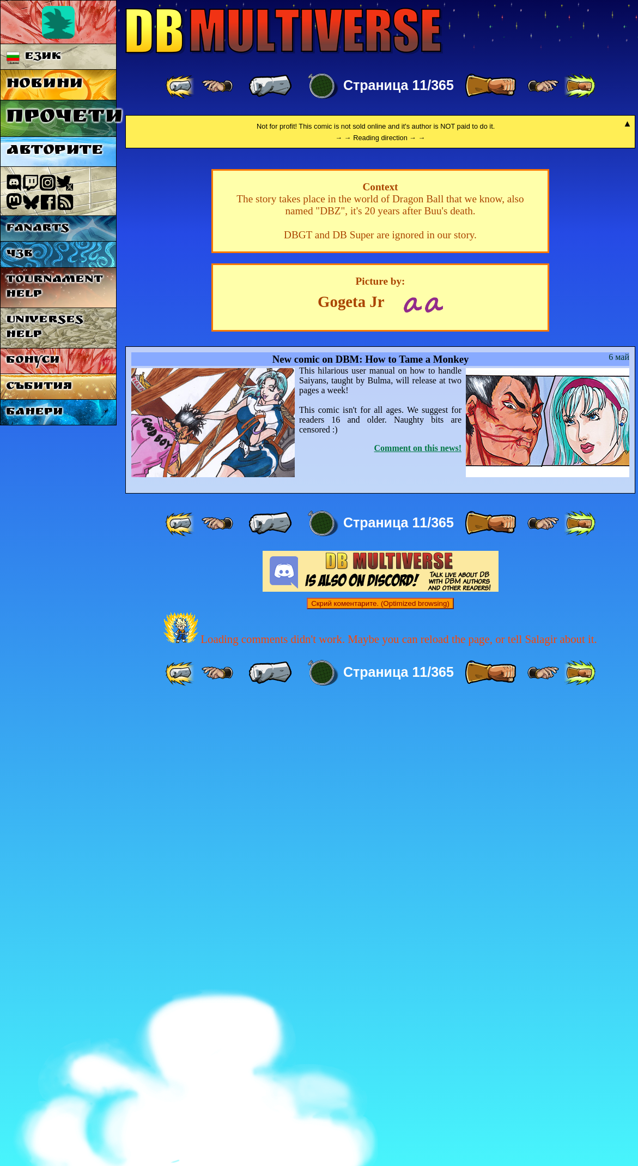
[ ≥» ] (543, 86)
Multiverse (284, 31)
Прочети (61, 118)
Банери (34, 412)
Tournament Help (54, 287)
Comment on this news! (417, 911)
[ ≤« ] (217, 86)
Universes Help (44, 327)
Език (34, 57)
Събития (39, 387)
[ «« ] (181, 86)
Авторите (55, 151)
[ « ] (270, 86)
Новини (44, 84)
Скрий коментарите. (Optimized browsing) (380, 1066)
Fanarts (37, 228)
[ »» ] (579, 86)
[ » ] (490, 86)
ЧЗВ (19, 254)
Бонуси (33, 360)
